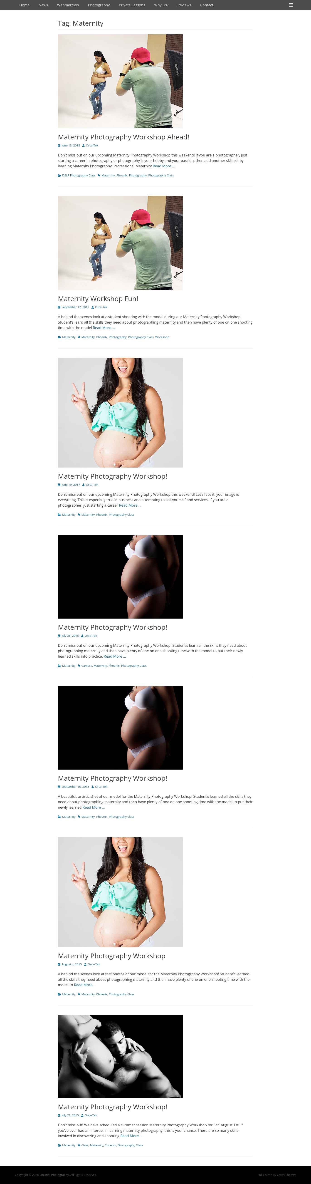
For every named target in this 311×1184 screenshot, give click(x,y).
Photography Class (161, 175)
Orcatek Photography (54, 1175)
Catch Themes (286, 1175)
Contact (206, 4)
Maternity (108, 175)
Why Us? (161, 4)
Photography (99, 4)
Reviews (184, 4)
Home (24, 4)
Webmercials (68, 4)
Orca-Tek (92, 145)
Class (85, 1145)
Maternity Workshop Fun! (98, 298)
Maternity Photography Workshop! (112, 476)
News (43, 4)
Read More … (164, 165)
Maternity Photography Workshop (111, 955)
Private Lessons (132, 4)
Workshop (162, 337)
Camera (86, 666)
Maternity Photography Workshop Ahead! (123, 136)
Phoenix (122, 175)
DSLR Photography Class (79, 175)
